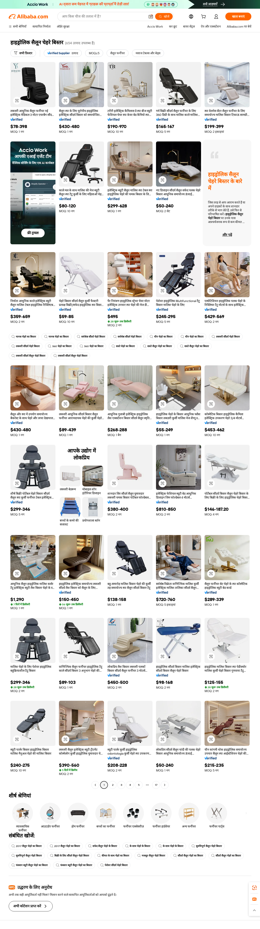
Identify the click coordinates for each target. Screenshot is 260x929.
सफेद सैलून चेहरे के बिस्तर (102, 846)
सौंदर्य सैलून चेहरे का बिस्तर (188, 855)
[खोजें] (164, 16)
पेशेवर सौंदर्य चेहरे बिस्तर (114, 865)
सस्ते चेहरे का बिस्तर (123, 346)
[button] (150, 16)
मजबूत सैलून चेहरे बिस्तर (151, 855)
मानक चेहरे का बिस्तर (23, 336)
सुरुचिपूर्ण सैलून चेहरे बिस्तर (207, 846)
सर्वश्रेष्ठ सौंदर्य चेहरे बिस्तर (91, 336)
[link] (254, 887)
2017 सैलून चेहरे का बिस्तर (26, 846)
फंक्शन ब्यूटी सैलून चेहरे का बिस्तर (29, 865)
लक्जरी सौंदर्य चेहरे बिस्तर (226, 336)
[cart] (204, 17)
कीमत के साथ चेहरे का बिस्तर (113, 855)
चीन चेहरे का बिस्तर (161, 336)
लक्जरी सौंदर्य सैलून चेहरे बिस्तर (28, 356)
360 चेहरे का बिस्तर (60, 346)
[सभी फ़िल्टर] (23, 53)
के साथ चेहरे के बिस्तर (137, 846)
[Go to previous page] (95, 785)
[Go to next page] (165, 785)
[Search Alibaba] (103, 16)
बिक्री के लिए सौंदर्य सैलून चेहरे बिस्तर (69, 855)
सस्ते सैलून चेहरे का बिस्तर (157, 346)
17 (156, 784)
